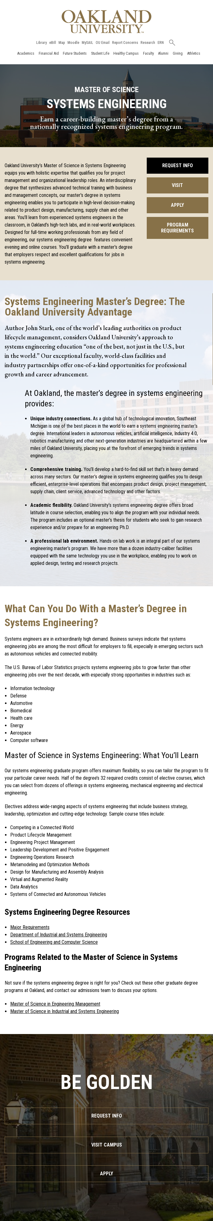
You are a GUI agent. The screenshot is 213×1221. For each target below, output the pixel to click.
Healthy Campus (126, 53)
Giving (178, 53)
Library (41, 42)
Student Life (100, 53)
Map (62, 42)
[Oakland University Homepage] (106, 21)
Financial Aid (49, 53)
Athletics (193, 53)
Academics (25, 53)
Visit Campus (106, 1145)
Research (148, 42)
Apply (177, 205)
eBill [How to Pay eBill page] (52, 42)
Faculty (148, 53)
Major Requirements (30, 927)
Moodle (73, 42)
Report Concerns (125, 42)
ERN (161, 42)
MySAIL (87, 42)
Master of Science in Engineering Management (55, 1004)
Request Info (177, 165)
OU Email (103, 42)
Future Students (75, 53)
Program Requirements (177, 228)
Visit (177, 185)
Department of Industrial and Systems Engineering (58, 935)
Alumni (163, 53)
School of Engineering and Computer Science (54, 942)
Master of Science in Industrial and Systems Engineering (64, 1011)
